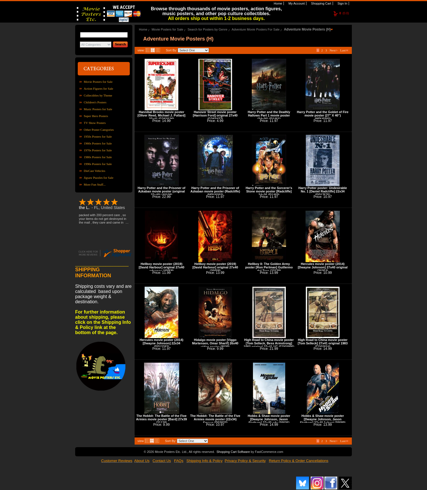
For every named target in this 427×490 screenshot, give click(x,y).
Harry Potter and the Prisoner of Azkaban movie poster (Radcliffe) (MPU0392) (215, 191)
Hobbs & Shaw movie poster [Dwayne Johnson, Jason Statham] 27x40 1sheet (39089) (323, 419)
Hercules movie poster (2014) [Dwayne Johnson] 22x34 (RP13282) (161, 343)
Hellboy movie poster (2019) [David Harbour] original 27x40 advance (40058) (161, 267)
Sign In (342, 3)
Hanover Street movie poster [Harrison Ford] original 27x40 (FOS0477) (215, 115)
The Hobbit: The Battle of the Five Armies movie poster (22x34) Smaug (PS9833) (215, 419)
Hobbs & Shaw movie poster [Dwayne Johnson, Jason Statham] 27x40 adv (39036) (269, 419)
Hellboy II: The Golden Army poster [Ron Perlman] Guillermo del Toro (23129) (269, 267)
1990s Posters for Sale (98, 164)
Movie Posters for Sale (98, 81)
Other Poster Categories (99, 129)
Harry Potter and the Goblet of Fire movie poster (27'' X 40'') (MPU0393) (322, 115)
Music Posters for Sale (98, 109)
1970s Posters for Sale (98, 150)
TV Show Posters (95, 122)
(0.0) (344, 13)
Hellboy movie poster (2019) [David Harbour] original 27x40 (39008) (215, 267)
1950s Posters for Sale (98, 136)
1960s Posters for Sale (98, 143)
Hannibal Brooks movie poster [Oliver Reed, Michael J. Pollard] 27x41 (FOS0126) (161, 115)
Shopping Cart (320, 3)
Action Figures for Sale (98, 88)
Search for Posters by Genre (207, 29)
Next (334, 50)
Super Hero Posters (96, 116)
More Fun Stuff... (95, 184)
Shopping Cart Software (233, 451)
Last (344, 50)
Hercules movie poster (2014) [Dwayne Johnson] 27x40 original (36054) (323, 267)
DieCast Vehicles (94, 170)
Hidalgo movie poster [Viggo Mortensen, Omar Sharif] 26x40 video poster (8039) (215, 343)
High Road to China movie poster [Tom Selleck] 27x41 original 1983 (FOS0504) (323, 343)
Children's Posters (95, 102)
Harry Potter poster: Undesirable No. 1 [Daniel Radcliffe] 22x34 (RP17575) (322, 191)
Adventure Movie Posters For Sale (256, 29)
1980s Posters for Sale (98, 157)
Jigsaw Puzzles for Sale (98, 177)
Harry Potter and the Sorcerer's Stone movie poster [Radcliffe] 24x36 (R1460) (269, 191)
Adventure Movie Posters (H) (307, 29)
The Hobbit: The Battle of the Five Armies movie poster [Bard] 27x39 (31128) (161, 419)
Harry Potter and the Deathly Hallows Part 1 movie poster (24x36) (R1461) (269, 115)
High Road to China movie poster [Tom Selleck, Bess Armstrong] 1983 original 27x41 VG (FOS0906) (269, 343)
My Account (296, 3)
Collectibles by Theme (98, 95)
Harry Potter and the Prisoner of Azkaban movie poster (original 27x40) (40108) (161, 191)
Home (277, 3)
